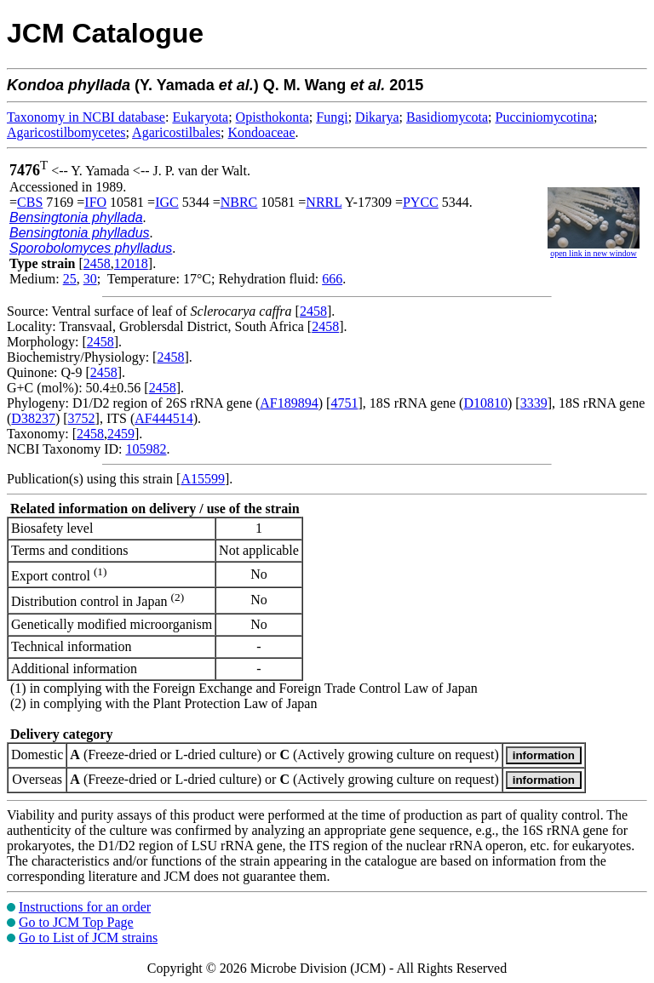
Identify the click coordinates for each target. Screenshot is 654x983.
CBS (30, 202)
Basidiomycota (447, 117)
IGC (167, 202)
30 (90, 278)
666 (332, 278)
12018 (131, 263)
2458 (97, 263)
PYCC (421, 202)
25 (70, 278)
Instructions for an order (85, 907)
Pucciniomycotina (545, 117)
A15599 (203, 478)
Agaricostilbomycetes (66, 132)
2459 (121, 433)
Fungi (331, 117)
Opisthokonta (272, 117)
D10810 (485, 403)
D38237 (33, 418)
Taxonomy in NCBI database (86, 117)
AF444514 (163, 418)
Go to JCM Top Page (76, 922)
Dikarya (377, 117)
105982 (145, 449)
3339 (534, 403)
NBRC (239, 202)
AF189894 (289, 403)
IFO (95, 202)
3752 (81, 418)
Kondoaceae (261, 132)
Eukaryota (200, 117)
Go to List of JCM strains (88, 937)
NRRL (323, 202)
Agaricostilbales (176, 132)
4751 (344, 403)
